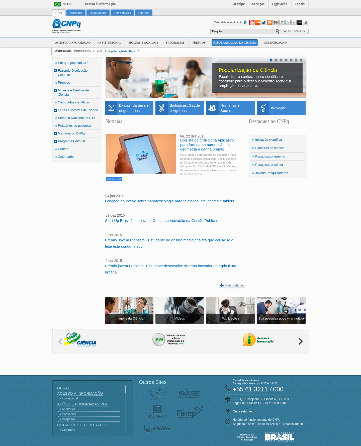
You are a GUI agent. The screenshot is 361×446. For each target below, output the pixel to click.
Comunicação (275, 42)
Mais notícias (232, 285)
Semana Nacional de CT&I (77, 118)
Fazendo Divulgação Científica (73, 73)
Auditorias (68, 409)
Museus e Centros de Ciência (73, 92)
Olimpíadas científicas (74, 102)
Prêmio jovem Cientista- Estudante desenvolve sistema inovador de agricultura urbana (170, 269)
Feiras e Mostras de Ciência (78, 110)
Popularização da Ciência (234, 42)
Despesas (68, 419)
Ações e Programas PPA (82, 404)
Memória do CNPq (71, 133)
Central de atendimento (231, 22)
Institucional (109, 42)
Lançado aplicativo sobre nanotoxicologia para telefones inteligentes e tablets (169, 201)
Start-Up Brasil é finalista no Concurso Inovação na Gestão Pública (161, 220)
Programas (175, 42)
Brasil (68, 4)
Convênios (69, 414)
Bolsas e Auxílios (143, 42)
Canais (300, 4)
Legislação (279, 4)
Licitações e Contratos (82, 425)
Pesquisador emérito (270, 156)
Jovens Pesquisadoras (271, 173)
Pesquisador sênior (269, 165)
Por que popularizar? (73, 63)
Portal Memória (82, 51)
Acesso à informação (100, 4)
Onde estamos (242, 411)
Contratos (68, 430)
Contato (63, 149)
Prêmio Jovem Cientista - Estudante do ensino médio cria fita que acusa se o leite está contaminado (169, 243)
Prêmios (198, 42)
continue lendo (114, 179)
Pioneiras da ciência (269, 148)
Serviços (258, 4)
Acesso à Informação (73, 42)
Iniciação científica (268, 139)
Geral (99, 51)
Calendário (66, 157)
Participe (238, 4)
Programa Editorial (71, 141)
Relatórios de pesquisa (74, 125)
